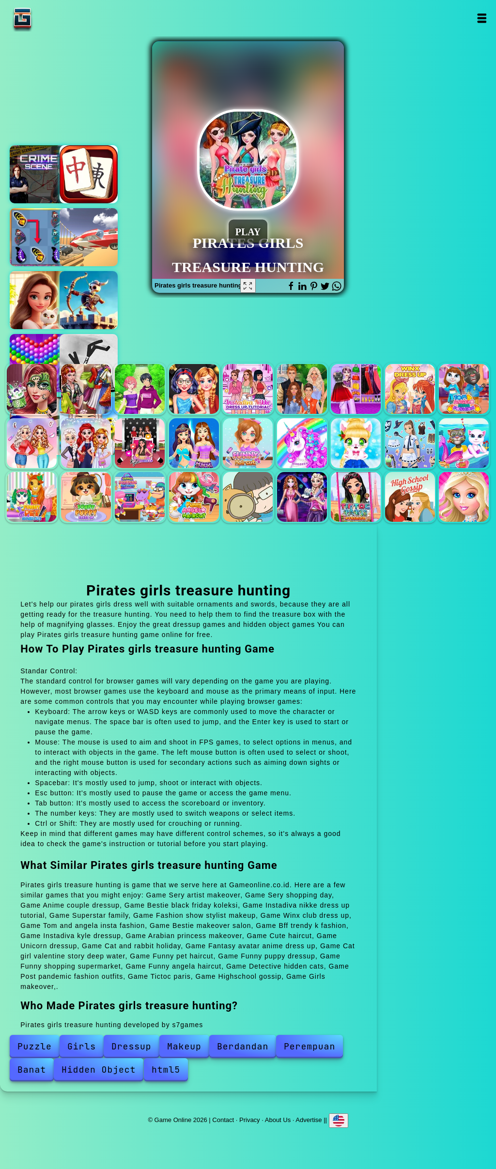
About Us (278, 1119)
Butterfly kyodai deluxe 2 (39, 237)
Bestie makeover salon (32, 443)
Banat (31, 1069)
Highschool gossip (410, 497)
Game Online (53, 18)
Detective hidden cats (248, 497)
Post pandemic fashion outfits (302, 497)
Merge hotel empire (39, 300)
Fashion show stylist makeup (356, 389)
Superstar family (302, 389)
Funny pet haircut (32, 497)
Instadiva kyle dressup (140, 443)
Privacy (249, 1119)
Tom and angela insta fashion (464, 389)
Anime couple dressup (140, 389)
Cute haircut (248, 443)
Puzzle (34, 1046)
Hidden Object (99, 1069)
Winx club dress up (410, 389)
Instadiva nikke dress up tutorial (248, 389)
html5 (166, 1069)
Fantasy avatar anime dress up (410, 443)
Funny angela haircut (194, 497)
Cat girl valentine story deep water (464, 443)
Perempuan (309, 1046)
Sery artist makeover (32, 389)
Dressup (131, 1046)
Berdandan (242, 1046)
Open (481, 18)
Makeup (184, 1046)
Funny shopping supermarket (140, 497)
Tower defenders (89, 300)
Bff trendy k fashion (86, 443)
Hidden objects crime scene (39, 174)
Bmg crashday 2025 (89, 237)
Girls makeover (464, 497)
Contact (223, 1119)
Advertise (308, 1119)
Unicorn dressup (302, 443)
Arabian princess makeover (194, 443)
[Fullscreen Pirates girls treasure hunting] (248, 285)
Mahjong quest (89, 174)
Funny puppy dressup (86, 497)
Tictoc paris (356, 497)
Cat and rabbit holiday (356, 443)
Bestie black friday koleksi (194, 389)
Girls (81, 1046)
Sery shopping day (86, 389)
